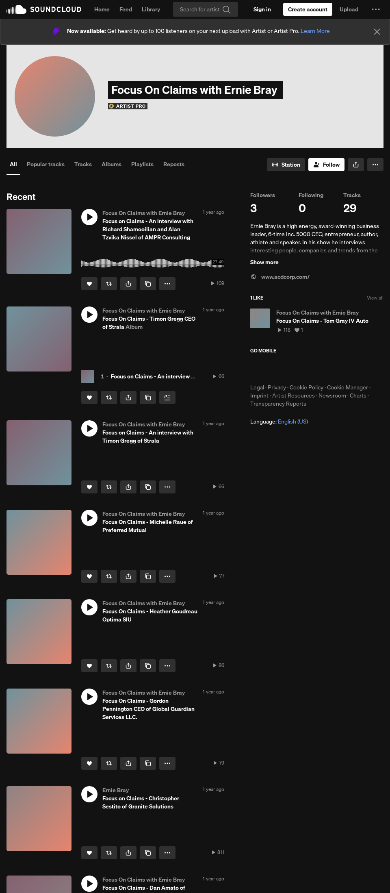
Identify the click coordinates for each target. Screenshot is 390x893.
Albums (111, 164)
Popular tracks (46, 164)
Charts (358, 395)
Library (151, 9)
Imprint (259, 395)
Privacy (277, 387)
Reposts (173, 164)
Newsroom (332, 395)
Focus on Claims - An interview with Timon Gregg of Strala (185, 376)
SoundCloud (43, 9)
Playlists (142, 164)
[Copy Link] (148, 283)
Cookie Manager (347, 387)
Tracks (83, 164)
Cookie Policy (306, 387)
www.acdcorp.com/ (280, 276)
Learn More (315, 30)
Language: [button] (279, 421)
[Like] (89, 283)
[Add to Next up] (167, 397)
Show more (264, 262)
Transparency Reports (278, 403)
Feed (125, 9)
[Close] (377, 31)
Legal (257, 387)
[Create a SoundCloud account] (307, 9)
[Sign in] (262, 9)
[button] (376, 9)
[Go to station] (286, 164)
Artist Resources (293, 395)
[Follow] (326, 164)
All (13, 164)
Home (102, 9)
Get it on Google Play (329, 369)
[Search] (205, 9)
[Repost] (109, 283)
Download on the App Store (274, 369)
